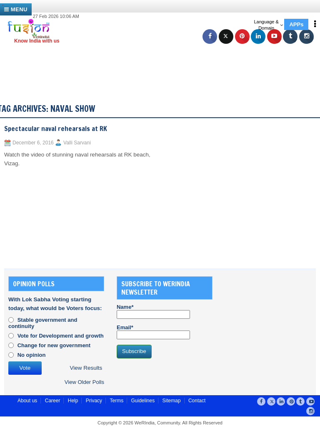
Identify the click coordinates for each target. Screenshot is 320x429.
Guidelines (143, 401)
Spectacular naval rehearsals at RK (55, 128)
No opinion (32, 355)
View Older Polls (84, 382)
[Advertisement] (164, 62)
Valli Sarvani (77, 143)
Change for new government (54, 345)
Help (73, 401)
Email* (153, 331)
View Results (86, 368)
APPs (296, 24)
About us (27, 401)
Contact (196, 401)
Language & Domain (268, 24)
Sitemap (171, 401)
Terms (116, 401)
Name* (153, 311)
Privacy (94, 401)
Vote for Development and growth (61, 336)
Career (52, 401)
